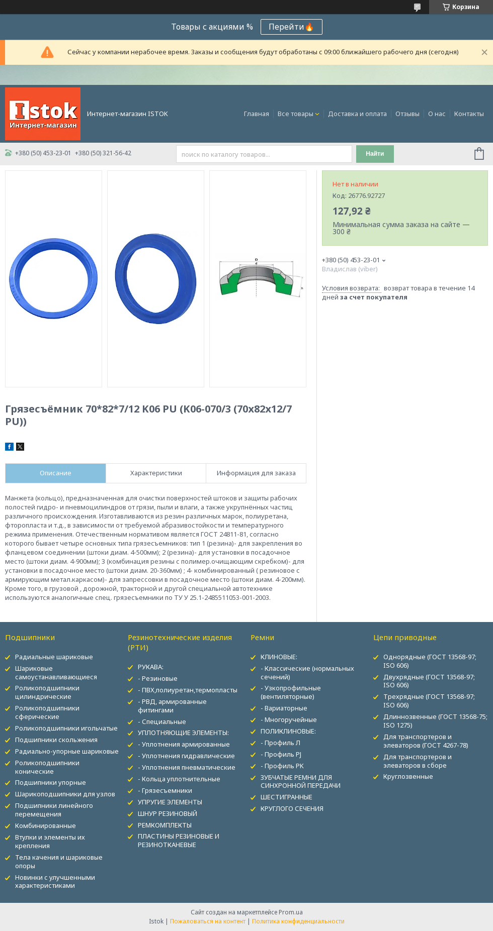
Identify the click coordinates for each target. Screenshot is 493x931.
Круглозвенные (408, 776)
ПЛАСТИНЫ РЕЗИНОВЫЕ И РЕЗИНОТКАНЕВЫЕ (178, 840)
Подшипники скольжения (56, 739)
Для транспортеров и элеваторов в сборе (417, 761)
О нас (437, 113)
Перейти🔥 (291, 26)
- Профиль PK (282, 765)
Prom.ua (291, 912)
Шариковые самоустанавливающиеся (56, 672)
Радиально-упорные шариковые (67, 751)
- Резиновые (158, 678)
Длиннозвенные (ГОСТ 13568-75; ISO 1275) (435, 721)
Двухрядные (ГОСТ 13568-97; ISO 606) (429, 681)
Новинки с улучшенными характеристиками (55, 881)
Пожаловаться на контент (207, 921)
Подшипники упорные (50, 782)
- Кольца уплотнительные (179, 778)
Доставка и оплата (357, 113)
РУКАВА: (150, 666)
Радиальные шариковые (54, 656)
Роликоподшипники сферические (47, 712)
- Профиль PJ (281, 754)
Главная (256, 113)
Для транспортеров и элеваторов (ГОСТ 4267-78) (425, 741)
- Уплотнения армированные (184, 744)
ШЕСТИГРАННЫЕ (286, 796)
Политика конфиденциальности (298, 921)
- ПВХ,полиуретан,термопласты (187, 689)
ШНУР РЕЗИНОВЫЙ (167, 813)
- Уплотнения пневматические (186, 767)
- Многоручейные (289, 719)
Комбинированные (45, 825)
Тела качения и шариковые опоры (59, 861)
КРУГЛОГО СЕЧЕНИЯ (292, 808)
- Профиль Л (280, 742)
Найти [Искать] (375, 153)
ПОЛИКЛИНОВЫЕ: (288, 731)
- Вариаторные (284, 707)
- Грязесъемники (165, 790)
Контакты (469, 113)
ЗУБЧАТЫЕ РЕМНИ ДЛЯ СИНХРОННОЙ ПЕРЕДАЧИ (301, 781)
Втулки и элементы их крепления (50, 841)
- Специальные (162, 721)
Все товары (295, 113)
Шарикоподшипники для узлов (65, 793)
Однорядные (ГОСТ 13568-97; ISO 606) (429, 661)
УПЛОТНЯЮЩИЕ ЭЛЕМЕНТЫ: (183, 732)
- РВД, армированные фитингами (172, 705)
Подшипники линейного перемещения (54, 809)
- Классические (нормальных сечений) (307, 672)
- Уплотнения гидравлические (186, 755)
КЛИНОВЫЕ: (279, 656)
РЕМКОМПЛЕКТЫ (165, 825)
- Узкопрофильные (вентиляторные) (291, 692)
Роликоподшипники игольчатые (66, 728)
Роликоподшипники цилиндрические (47, 692)
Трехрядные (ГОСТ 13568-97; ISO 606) (429, 700)
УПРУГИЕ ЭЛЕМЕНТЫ (170, 801)
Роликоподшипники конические (47, 767)
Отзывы (407, 113)
